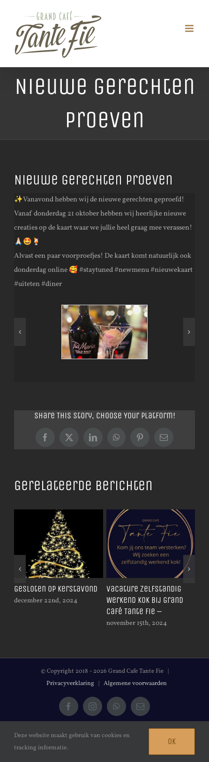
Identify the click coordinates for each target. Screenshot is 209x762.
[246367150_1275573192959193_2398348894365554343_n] (104, 332)
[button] (20, 332)
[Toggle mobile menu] (190, 28)
